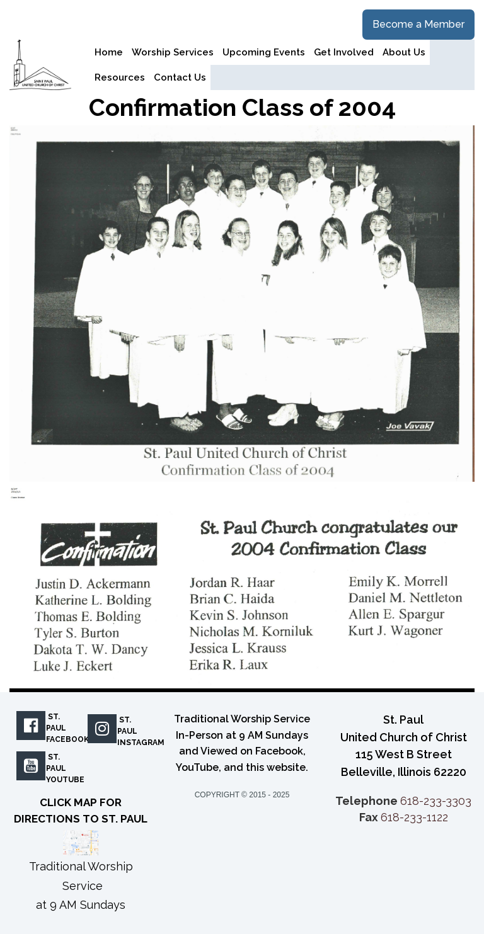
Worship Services (173, 52)
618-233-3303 (435, 800)
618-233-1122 (414, 817)
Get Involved (344, 52)
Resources (120, 77)
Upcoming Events (263, 52)
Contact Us (180, 77)
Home (109, 52)
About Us (404, 52)
